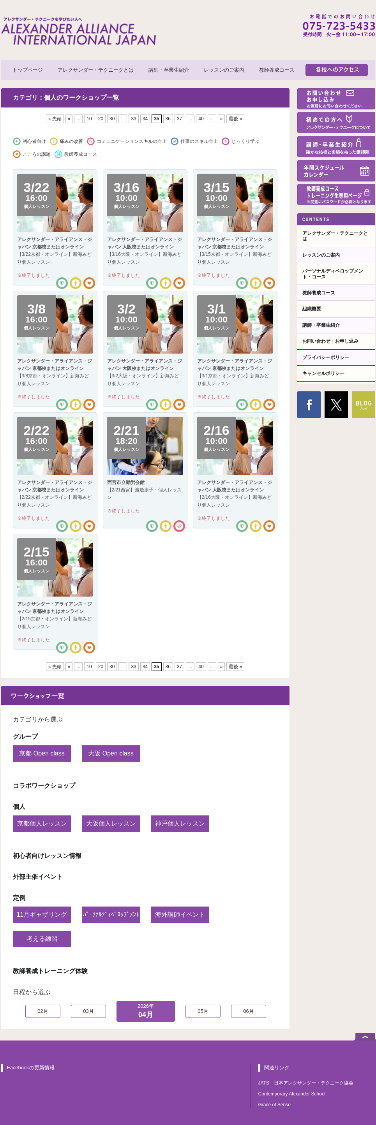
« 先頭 (55, 118)
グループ (25, 736)
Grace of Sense (274, 1104)
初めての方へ (336, 122)
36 (168, 118)
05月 (203, 1011)
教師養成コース (277, 70)
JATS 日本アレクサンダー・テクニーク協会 (305, 1083)
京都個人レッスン (42, 823)
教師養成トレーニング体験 (50, 971)
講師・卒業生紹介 (168, 70)
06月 (248, 1011)
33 (133, 118)
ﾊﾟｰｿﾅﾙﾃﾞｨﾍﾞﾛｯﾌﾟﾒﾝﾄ (111, 914)
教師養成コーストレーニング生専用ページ (336, 194)
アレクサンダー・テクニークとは (96, 70)
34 (145, 118)
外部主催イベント (38, 876)
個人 (19, 806)
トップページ (27, 70)
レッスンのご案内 (224, 70)
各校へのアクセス (336, 70)
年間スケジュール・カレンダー (336, 170)
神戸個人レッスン (180, 823)
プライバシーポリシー (325, 357)
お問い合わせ (336, 98)
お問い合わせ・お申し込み (330, 341)
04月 (146, 1010)
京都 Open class (41, 753)
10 (89, 118)
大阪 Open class (110, 753)
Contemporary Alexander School (292, 1094)
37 (179, 118)
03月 (88, 1011)
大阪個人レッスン (111, 823)
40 (200, 118)
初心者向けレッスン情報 (47, 855)
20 (100, 118)
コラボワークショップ (44, 785)
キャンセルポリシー (323, 373)
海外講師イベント (180, 914)
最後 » (235, 118)
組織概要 (311, 309)
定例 (19, 897)
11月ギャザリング (42, 914)
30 (112, 118)
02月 (42, 1011)
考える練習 (42, 938)
